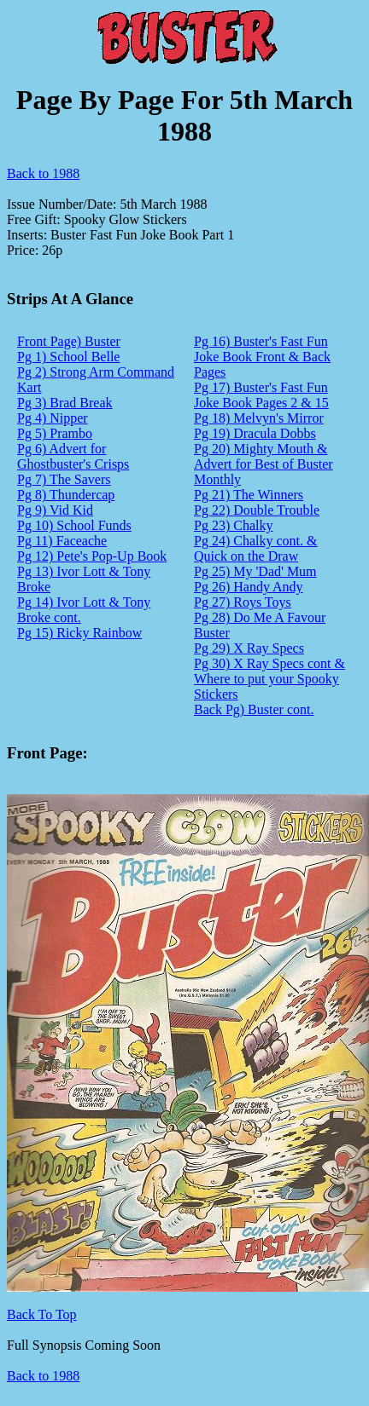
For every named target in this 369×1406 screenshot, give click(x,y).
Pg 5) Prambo (54, 433)
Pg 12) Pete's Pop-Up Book (92, 556)
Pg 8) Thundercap (65, 494)
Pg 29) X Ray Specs (249, 648)
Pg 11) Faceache (62, 540)
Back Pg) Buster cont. (253, 709)
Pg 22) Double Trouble (256, 510)
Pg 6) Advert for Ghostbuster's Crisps (73, 456)
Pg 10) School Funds (74, 525)
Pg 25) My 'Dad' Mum (255, 571)
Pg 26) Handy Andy (248, 586)
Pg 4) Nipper (52, 418)
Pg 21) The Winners (248, 494)
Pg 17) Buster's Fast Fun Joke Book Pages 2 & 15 (261, 395)
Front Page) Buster (68, 341)
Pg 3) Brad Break (65, 402)
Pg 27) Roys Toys (242, 602)
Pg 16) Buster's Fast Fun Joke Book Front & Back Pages (262, 356)
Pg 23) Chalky (233, 525)
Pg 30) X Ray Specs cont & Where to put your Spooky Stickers (269, 678)
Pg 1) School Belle (68, 356)
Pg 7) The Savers (63, 479)
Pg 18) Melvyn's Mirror (259, 418)
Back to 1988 (43, 173)
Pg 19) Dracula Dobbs (255, 433)
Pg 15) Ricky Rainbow (79, 632)
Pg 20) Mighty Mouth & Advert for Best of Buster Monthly (263, 464)
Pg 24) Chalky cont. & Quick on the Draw (255, 548)
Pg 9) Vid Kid (55, 510)
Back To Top (42, 1314)
